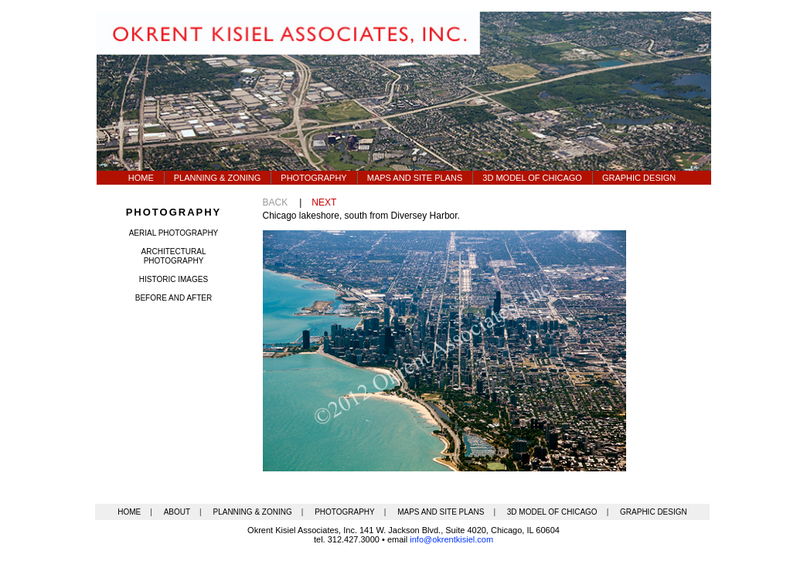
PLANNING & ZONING (252, 512)
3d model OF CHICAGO (532, 177)
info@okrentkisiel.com (451, 539)
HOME (129, 512)
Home (141, 177)
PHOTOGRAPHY (345, 512)
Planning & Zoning (217, 177)
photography (174, 212)
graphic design (639, 177)
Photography (313, 177)
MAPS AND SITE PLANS (440, 512)
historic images (173, 279)
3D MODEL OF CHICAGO (552, 512)
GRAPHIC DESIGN (653, 512)
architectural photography (173, 256)
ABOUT (177, 512)
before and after (173, 298)
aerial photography (174, 233)
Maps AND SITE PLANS (414, 177)
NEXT (324, 202)
